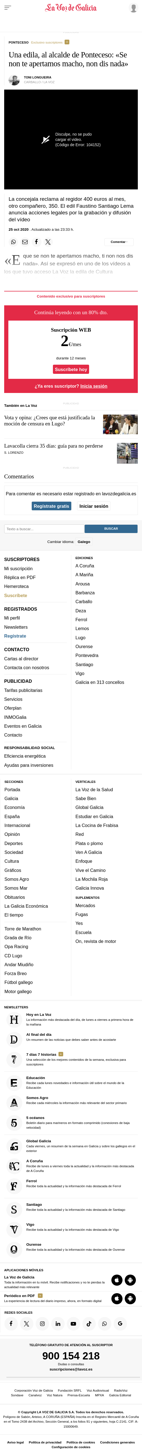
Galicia (11, 798)
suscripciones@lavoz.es (71, 1369)
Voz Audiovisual (98, 1390)
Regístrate (15, 635)
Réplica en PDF (20, 577)
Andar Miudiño (18, 964)
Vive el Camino (90, 870)
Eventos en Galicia (23, 726)
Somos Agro (16, 879)
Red (79, 834)
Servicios (13, 699)
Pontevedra (87, 655)
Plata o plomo (89, 843)
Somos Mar (16, 888)
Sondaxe (17, 1395)
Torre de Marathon (22, 928)
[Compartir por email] (25, 242)
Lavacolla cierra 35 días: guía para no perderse (53, 446)
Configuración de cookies (71, 1447)
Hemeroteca (16, 586)
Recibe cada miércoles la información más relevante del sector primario (66, 1103)
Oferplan (12, 708)
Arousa (82, 583)
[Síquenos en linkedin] (58, 1324)
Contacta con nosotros (26, 667)
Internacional (17, 825)
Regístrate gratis (51, 506)
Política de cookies (81, 1442)
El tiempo (13, 914)
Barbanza (85, 592)
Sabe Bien (85, 798)
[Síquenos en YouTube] (73, 1324)
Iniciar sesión (94, 506)
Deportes (13, 843)
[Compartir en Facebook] (36, 242)
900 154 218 (71, 1356)
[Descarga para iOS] (117, 1280)
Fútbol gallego (18, 982)
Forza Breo (15, 973)
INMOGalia (15, 717)
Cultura (11, 861)
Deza (80, 610)
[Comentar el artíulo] (119, 242)
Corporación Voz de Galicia (33, 1390)
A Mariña (84, 574)
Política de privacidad (45, 1442)
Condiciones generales (117, 1442)
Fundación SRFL (70, 1390)
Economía (14, 807)
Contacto (13, 735)
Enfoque (83, 861)
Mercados (85, 905)
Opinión (12, 834)
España (12, 816)
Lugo (80, 637)
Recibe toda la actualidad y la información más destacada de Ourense (65, 1250)
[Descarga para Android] (130, 1280)
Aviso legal (15, 1442)
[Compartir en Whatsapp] (13, 242)
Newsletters (16, 627)
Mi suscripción (18, 568)
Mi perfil (12, 618)
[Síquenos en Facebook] (11, 1324)
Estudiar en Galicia (94, 816)
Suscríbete (15, 595)
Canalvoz (35, 1395)
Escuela (83, 932)
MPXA (99, 1395)
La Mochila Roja (91, 879)
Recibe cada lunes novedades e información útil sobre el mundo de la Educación (65, 1083)
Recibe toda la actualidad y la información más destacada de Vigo (62, 1230)
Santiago (84, 664)
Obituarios (14, 897)
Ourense (84, 646)
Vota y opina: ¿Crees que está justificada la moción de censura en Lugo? (49, 421)
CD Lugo (13, 955)
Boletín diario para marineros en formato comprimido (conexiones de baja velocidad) (68, 1123)
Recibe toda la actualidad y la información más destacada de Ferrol (63, 1186)
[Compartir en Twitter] (48, 242)
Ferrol (81, 619)
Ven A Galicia (88, 852)
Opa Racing (16, 946)
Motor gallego (18, 991)
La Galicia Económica (26, 906)
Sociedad (13, 852)
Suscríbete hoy (71, 369)
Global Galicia (89, 807)
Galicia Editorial (120, 1395)
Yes (79, 923)
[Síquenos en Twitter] (26, 1324)
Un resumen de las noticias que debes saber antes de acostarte (61, 1040)
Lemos (82, 628)
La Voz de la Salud (94, 789)
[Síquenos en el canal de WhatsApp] (104, 1324)
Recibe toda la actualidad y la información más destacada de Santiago (65, 1210)
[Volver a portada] (71, 7)
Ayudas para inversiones (28, 765)
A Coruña (84, 565)
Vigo (79, 673)
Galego (84, 542)
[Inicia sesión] (132, 7)
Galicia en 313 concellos (99, 682)
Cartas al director (21, 658)
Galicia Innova (89, 888)
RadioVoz (121, 1390)
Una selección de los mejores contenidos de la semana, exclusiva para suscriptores (66, 1060)
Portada (12, 789)
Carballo (83, 601)
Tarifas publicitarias (23, 690)
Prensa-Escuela (79, 1395)
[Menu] (7, 7)
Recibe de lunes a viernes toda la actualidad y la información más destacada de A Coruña (70, 1166)
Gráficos (12, 870)
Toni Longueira (38, 77)
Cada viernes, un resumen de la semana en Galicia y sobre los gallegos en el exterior (70, 1146)
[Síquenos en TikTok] (89, 1324)
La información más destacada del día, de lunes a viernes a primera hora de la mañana (69, 1020)
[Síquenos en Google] (120, 1324)
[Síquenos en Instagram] (42, 1324)
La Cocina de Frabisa (96, 825)
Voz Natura (54, 1395)
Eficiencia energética (25, 756)
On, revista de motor (95, 941)
